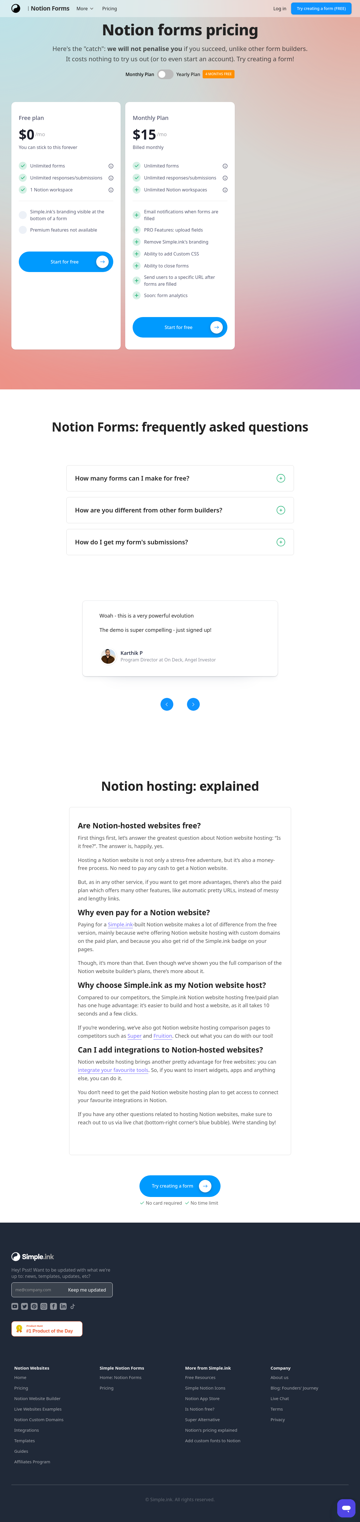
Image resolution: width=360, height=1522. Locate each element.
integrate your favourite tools (113, 1070)
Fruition (162, 1035)
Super (134, 1035)
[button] (85, 9)
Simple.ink (120, 924)
